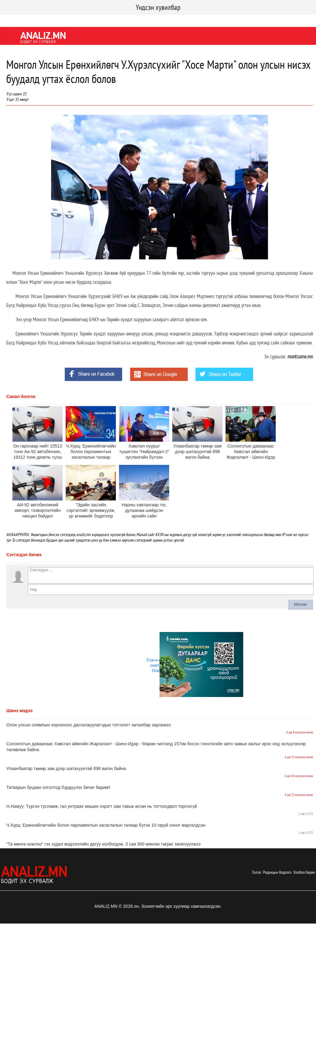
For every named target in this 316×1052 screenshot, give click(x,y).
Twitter (33, 20)
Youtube (53, 20)
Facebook (10, 20)
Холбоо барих (304, 872)
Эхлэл (256, 872)
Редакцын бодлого (277, 872)
